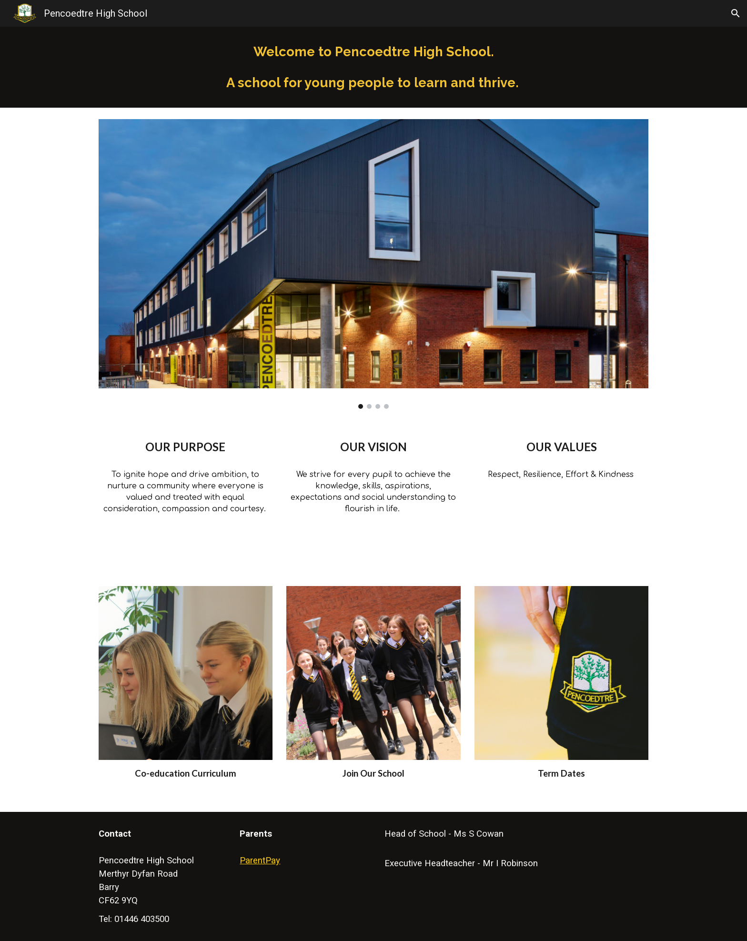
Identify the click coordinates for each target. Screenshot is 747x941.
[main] (373, 67)
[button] (735, 13)
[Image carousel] (373, 264)
